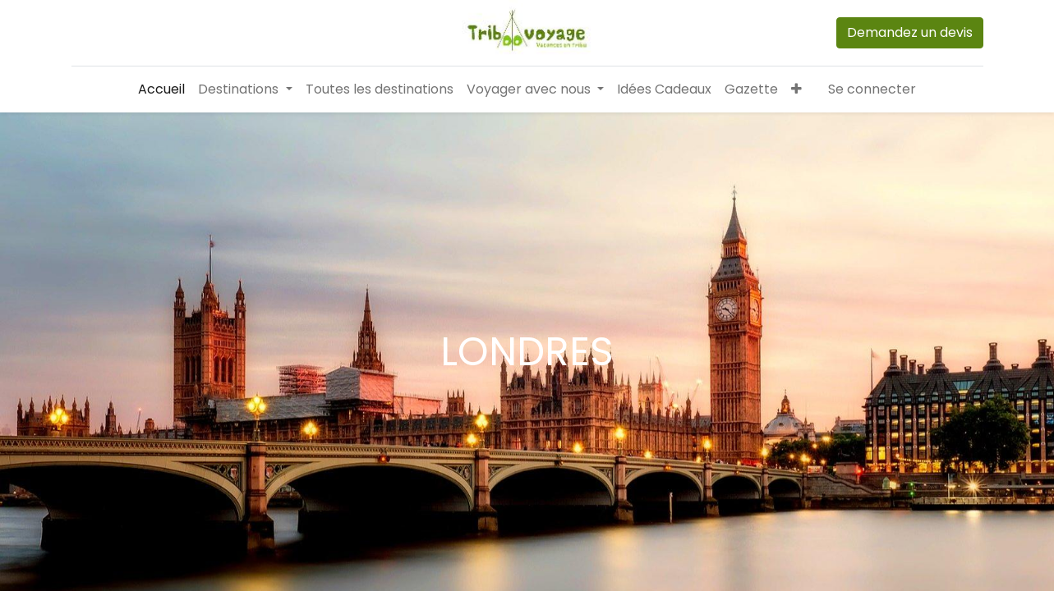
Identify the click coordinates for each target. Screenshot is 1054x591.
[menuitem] (161, 89)
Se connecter (872, 89)
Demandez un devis (910, 32)
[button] (796, 89)
